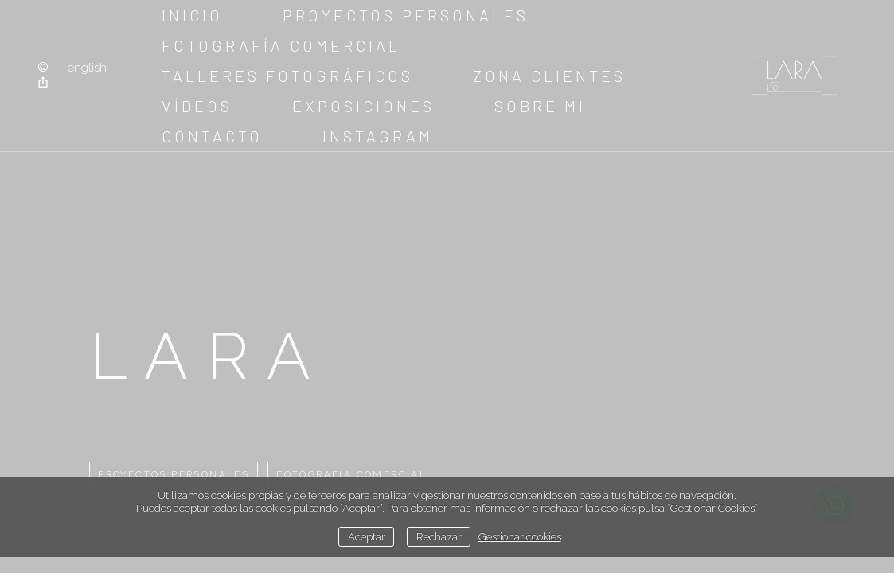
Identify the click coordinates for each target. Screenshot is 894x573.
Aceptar (366, 536)
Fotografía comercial (281, 45)
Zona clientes (549, 75)
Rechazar (439, 536)
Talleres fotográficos (287, 75)
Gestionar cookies (519, 536)
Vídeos (197, 105)
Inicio (192, 15)
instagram (377, 136)
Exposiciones (363, 105)
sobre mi (540, 105)
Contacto (212, 136)
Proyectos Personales (406, 15)
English (87, 67)
